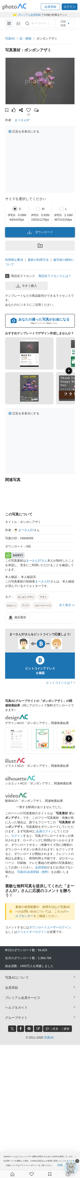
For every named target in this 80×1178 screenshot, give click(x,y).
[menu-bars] (9, 23)
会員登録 (41, 867)
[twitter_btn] (12, 1028)
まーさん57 (22, 120)
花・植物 (25, 38)
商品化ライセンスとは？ (54, 276)
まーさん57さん (36, 560)
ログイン (17, 835)
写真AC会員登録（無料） (34, 872)
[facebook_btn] (20, 1028)
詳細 (60, 1165)
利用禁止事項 (14, 259)
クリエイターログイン (32, 932)
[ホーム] (12, 1174)
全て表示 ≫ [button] (67, 605)
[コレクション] (49, 1174)
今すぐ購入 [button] (26, 286)
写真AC (10, 38)
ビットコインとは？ (60, 682)
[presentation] (68, 738)
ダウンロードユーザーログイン (50, 927)
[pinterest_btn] (29, 1028)
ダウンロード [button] (40, 232)
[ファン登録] (31, 1174)
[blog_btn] (38, 1028)
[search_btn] (27, 23)
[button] (50, 6)
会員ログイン (45, 831)
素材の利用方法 (38, 259)
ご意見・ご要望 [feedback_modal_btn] (57, 1028)
